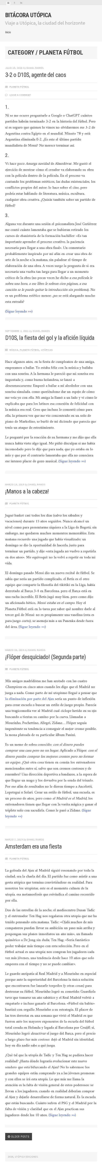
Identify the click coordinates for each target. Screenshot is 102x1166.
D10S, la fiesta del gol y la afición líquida (49, 337)
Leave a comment (20, 94)
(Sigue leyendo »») (19, 311)
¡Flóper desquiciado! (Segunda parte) (45, 657)
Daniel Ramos (35, 67)
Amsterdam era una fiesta (33, 846)
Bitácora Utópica (28, 15)
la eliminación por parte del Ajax (29, 699)
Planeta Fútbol (19, 86)
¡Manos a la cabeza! (27, 491)
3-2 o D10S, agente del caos (35, 74)
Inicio (8, 32)
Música (14, 349)
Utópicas (47, 349)
